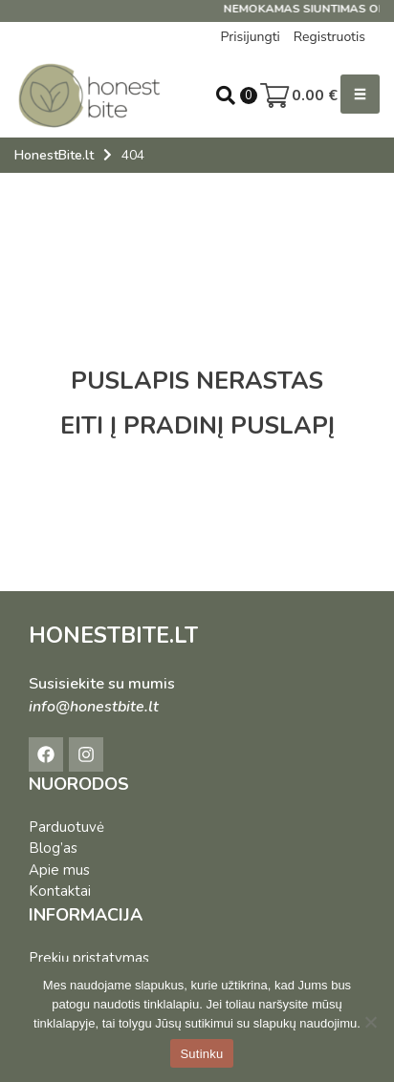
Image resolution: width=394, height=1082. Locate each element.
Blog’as (53, 848)
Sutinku (201, 1054)
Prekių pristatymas (89, 957)
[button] (360, 94)
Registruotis (329, 37)
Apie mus (59, 870)
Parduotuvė (66, 827)
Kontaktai (60, 891)
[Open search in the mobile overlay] (225, 95)
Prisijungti (249, 37)
